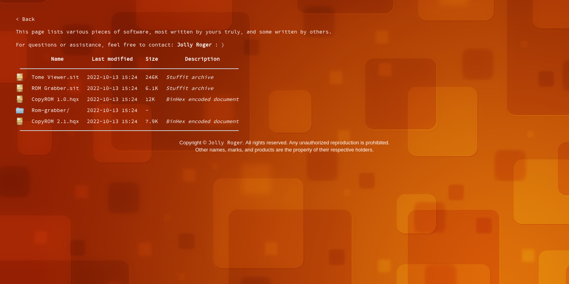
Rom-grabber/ (51, 110)
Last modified (112, 59)
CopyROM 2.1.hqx (55, 121)
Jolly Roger (194, 45)
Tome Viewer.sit (55, 77)
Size (151, 59)
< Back (25, 19)
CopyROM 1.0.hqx (55, 99)
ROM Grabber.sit (55, 88)
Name (57, 59)
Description (202, 59)
